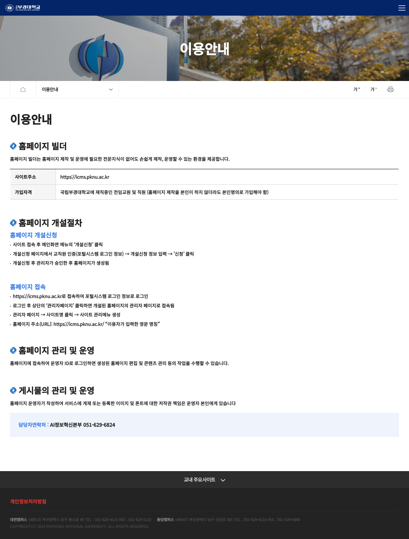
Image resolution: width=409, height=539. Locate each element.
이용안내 (50, 89)
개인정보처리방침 (28, 501)
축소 (373, 89)
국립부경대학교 (22, 8)
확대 (356, 89)
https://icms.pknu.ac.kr (84, 176)
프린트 (390, 89)
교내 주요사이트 (199, 479)
